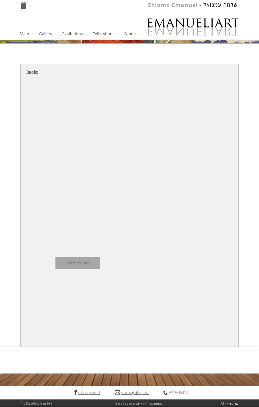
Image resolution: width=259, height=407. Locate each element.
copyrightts (121, 403)
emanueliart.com (135, 403)
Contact (131, 33)
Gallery (50, 33)
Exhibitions (77, 33)
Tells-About (103, 33)
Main (29, 33)
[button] (23, 5)
